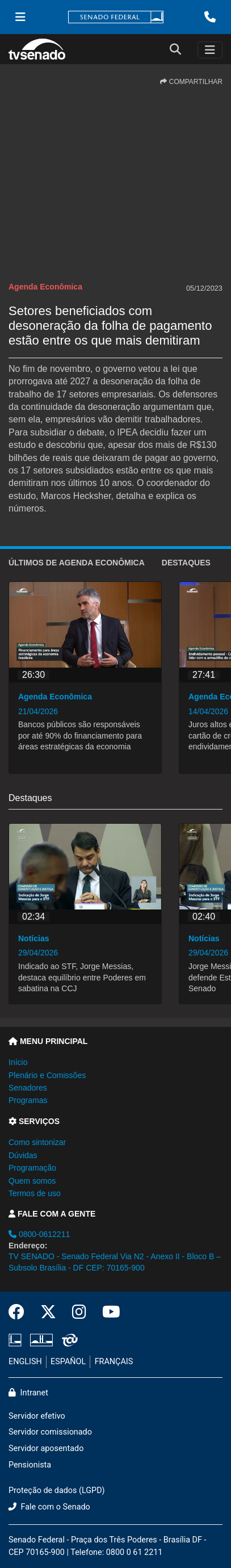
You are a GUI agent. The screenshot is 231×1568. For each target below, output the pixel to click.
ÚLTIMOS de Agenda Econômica (77, 562)
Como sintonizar (37, 1142)
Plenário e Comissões (47, 1075)
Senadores (28, 1087)
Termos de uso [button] (35, 1193)
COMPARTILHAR (191, 82)
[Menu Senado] (20, 17)
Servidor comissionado (50, 1432)
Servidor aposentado (46, 1448)
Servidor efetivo (37, 1416)
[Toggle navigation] (210, 49)
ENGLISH (25, 1361)
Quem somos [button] (32, 1180)
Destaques (186, 562)
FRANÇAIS (114, 1361)
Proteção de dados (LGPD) (57, 1490)
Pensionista (30, 1465)
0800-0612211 (39, 1234)
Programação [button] (32, 1167)
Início (18, 1062)
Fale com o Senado (49, 1507)
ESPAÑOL (68, 1361)
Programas (28, 1100)
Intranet (28, 1393)
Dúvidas (23, 1155)
